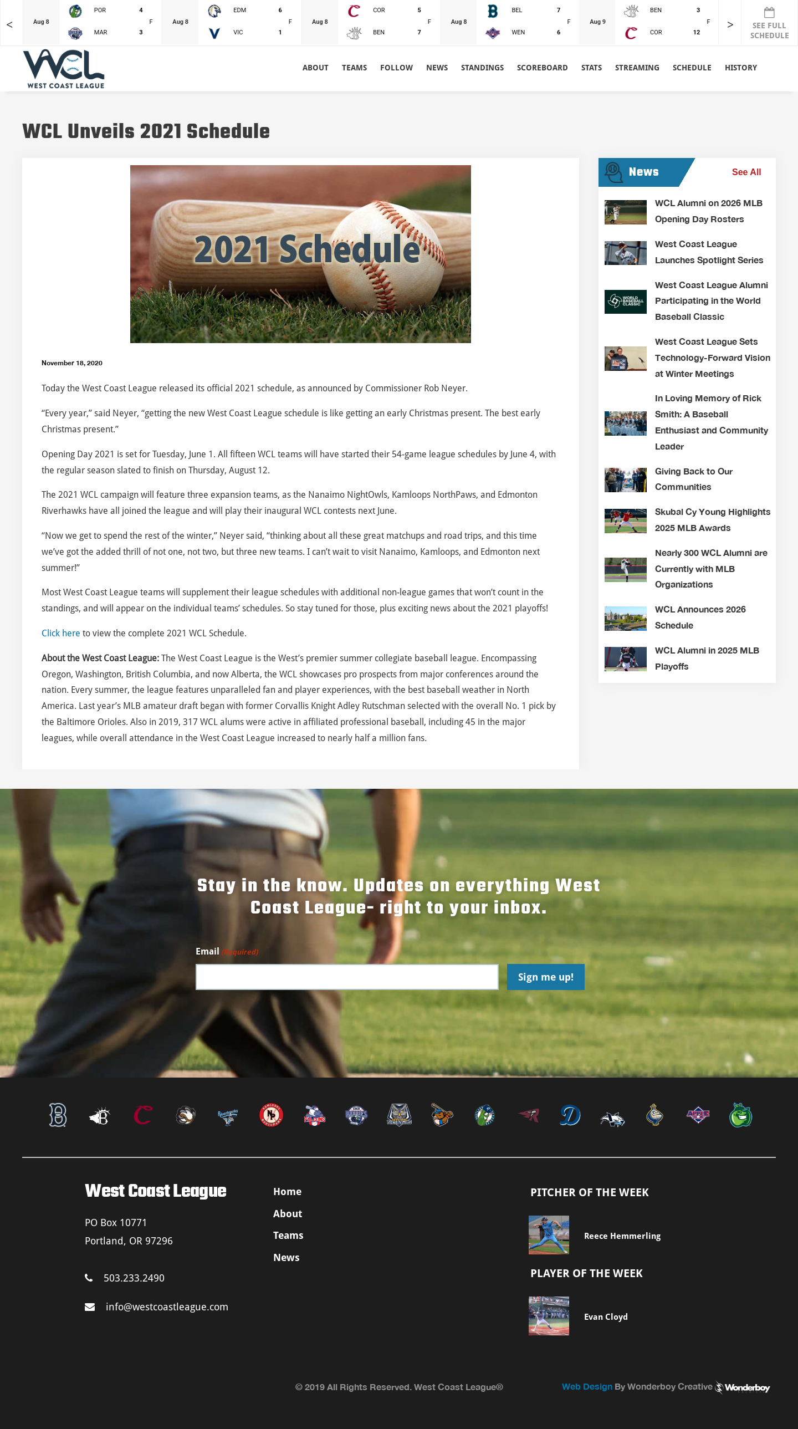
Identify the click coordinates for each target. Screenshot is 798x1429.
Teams (288, 1235)
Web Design (587, 1386)
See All (746, 172)
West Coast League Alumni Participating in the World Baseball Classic (711, 300)
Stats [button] (591, 67)
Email (227, 952)
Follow (396, 67)
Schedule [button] (692, 67)
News (437, 67)
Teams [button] (354, 67)
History (741, 67)
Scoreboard (542, 67)
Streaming (637, 67)
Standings (482, 67)
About (316, 67)
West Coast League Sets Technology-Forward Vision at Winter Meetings (712, 357)
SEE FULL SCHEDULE (769, 23)
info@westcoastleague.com (156, 1307)
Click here (61, 633)
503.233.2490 (125, 1278)
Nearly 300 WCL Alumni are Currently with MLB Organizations (711, 568)
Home (287, 1191)
